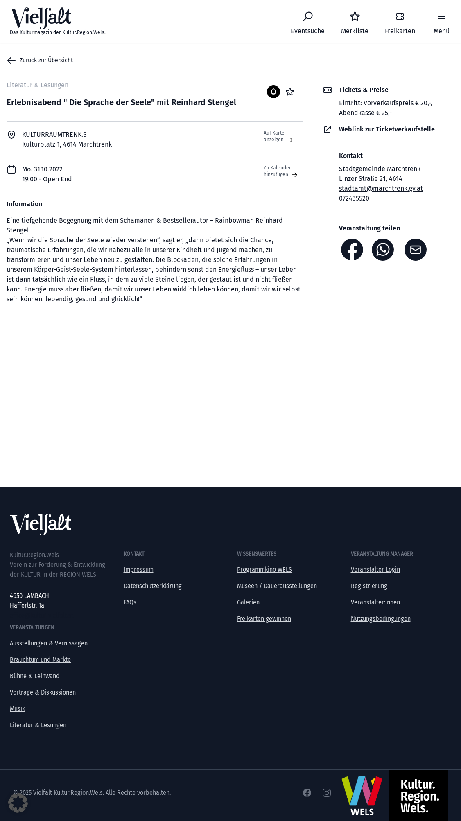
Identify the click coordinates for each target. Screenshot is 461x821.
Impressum (139, 569)
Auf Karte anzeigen (279, 136)
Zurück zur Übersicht (40, 60)
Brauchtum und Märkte (40, 659)
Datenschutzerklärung (153, 586)
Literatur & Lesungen (38, 725)
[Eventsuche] (308, 21)
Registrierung (369, 586)
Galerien (248, 602)
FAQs (130, 602)
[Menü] (441, 21)
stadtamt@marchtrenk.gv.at (381, 188)
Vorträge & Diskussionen (43, 692)
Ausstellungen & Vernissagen (49, 643)
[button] (18, 803)
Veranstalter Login (375, 569)
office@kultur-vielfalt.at (41, 615)
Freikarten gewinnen (264, 619)
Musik (17, 709)
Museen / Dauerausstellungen (277, 586)
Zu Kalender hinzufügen (281, 171)
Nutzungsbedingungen (381, 619)
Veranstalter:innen (375, 602)
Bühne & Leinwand (35, 676)
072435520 (354, 198)
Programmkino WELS (264, 569)
